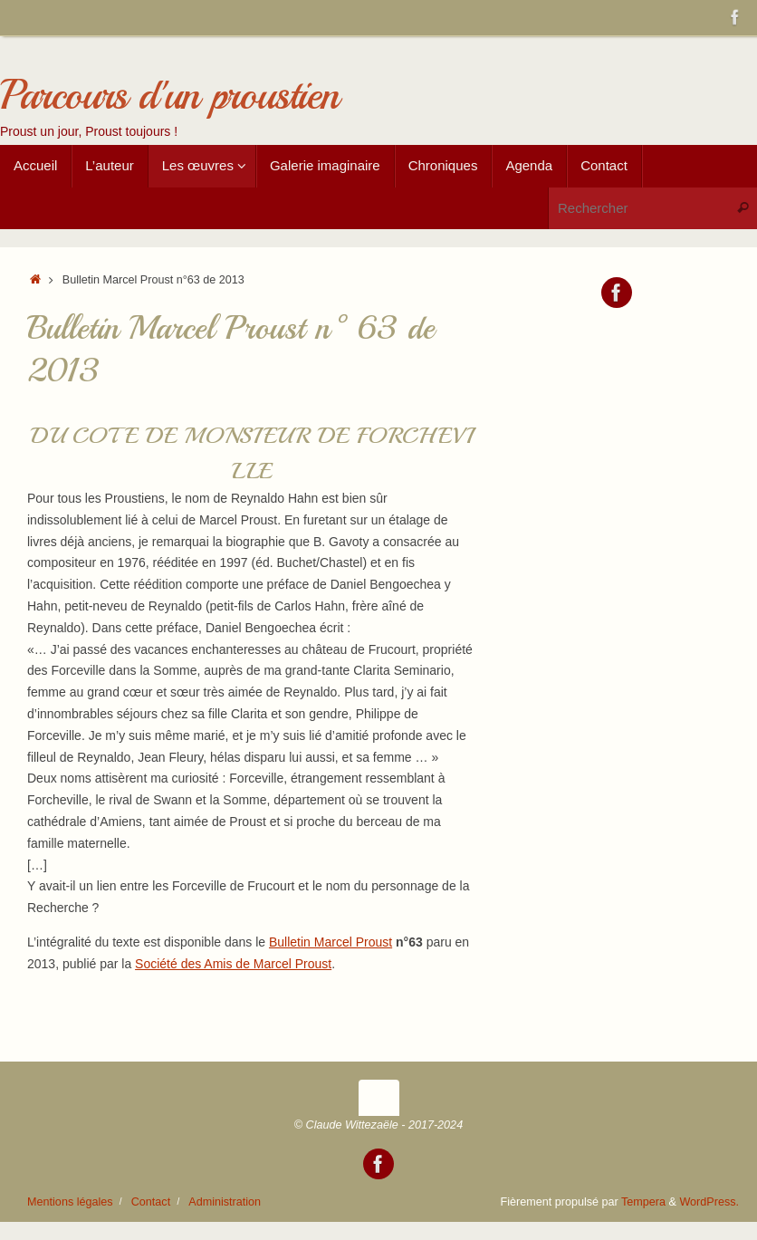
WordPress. (709, 1202)
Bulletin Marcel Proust (330, 942)
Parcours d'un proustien (169, 95)
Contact (150, 1202)
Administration (224, 1202)
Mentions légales (70, 1202)
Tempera (643, 1202)
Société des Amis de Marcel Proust (233, 963)
